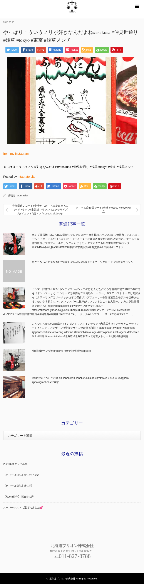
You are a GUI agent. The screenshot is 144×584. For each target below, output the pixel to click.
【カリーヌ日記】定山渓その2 (21, 474)
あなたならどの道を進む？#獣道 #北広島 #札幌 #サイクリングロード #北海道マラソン (83, 262)
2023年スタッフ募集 (15, 464)
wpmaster (22, 195)
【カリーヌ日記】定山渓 (17, 485)
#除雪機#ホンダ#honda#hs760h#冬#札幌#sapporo (61, 350)
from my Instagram (16, 153)
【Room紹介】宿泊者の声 (18, 496)
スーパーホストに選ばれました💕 (23, 507)
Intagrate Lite (26, 176)
